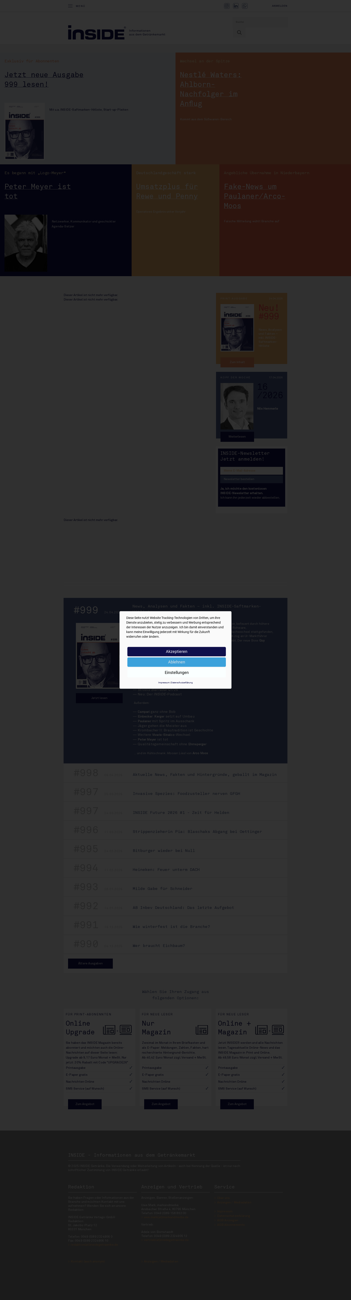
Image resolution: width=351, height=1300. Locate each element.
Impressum (164, 682)
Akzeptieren (176, 651)
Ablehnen (176, 662)
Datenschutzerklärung (182, 682)
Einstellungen (177, 672)
